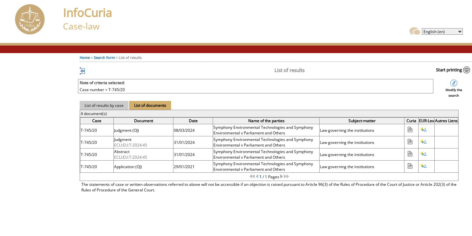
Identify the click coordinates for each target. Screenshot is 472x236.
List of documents (150, 105)
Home (85, 57)
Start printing (449, 70)
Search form (104, 57)
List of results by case (104, 105)
